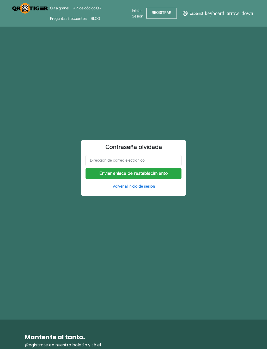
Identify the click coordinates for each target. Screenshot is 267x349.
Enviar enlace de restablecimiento (133, 174)
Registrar (161, 12)
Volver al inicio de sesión (133, 186)
